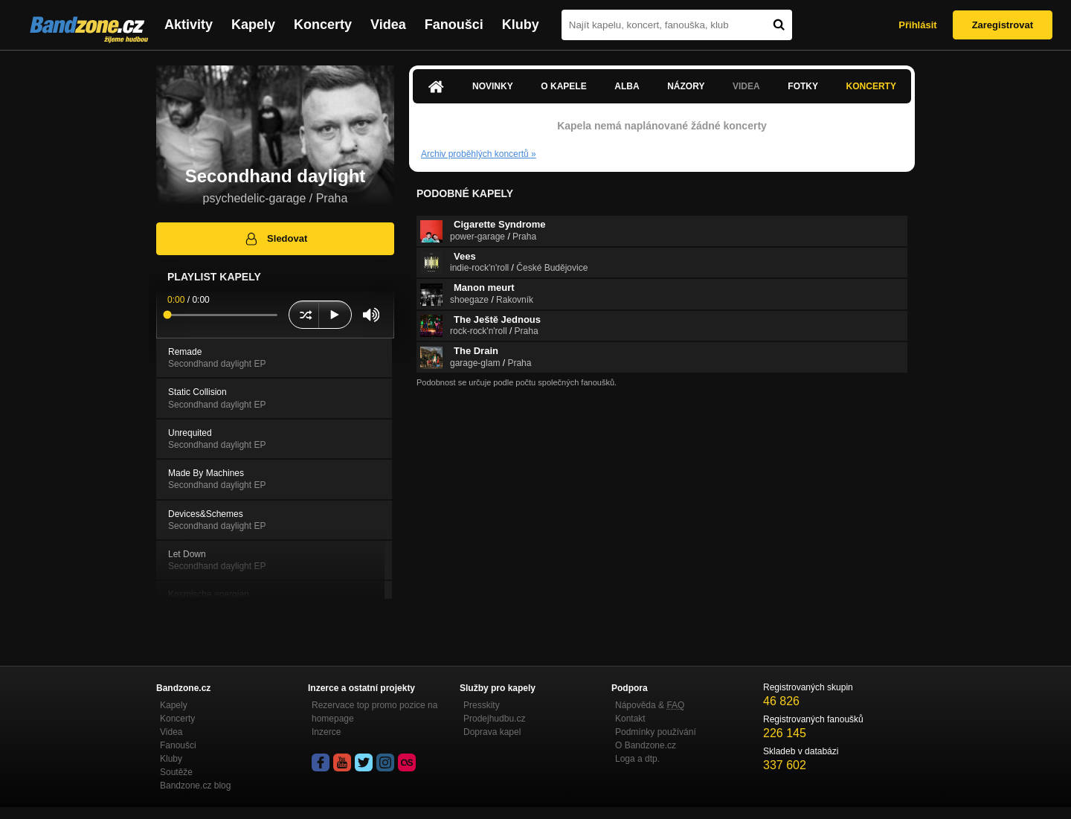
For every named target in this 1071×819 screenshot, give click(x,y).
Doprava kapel (492, 732)
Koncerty (323, 24)
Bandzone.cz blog (195, 785)
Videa (388, 24)
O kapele (563, 86)
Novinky (492, 86)
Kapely (253, 24)
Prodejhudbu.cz (494, 718)
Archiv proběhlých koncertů (478, 154)
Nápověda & (649, 705)
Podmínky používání (655, 732)
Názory (685, 86)
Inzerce (326, 732)
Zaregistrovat (1002, 24)
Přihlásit (917, 24)
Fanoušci (454, 24)
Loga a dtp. (637, 759)
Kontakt (630, 718)
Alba (626, 86)
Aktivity (188, 24)
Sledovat (275, 239)
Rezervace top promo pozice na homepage (374, 712)
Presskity (481, 705)
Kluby (520, 24)
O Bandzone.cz (645, 745)
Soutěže (176, 772)
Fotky (803, 86)
